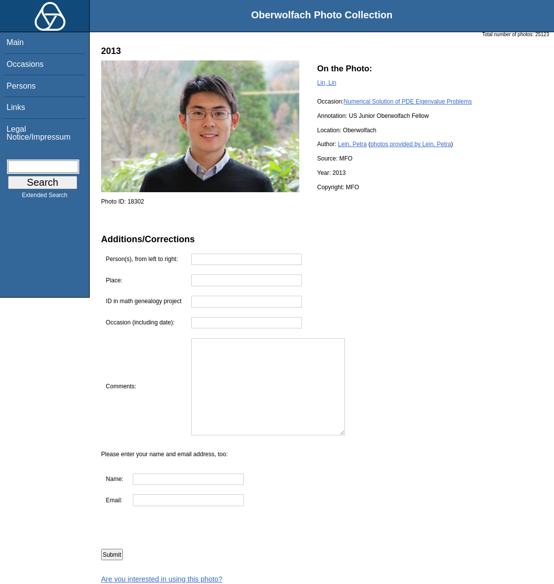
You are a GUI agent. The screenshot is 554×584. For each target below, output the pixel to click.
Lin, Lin (326, 82)
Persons (21, 86)
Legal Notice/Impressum (38, 133)
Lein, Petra (352, 144)
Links (15, 107)
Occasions (25, 64)
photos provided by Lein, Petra (410, 144)
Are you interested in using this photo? (161, 579)
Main (15, 42)
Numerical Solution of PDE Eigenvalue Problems (407, 101)
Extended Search (44, 197)
